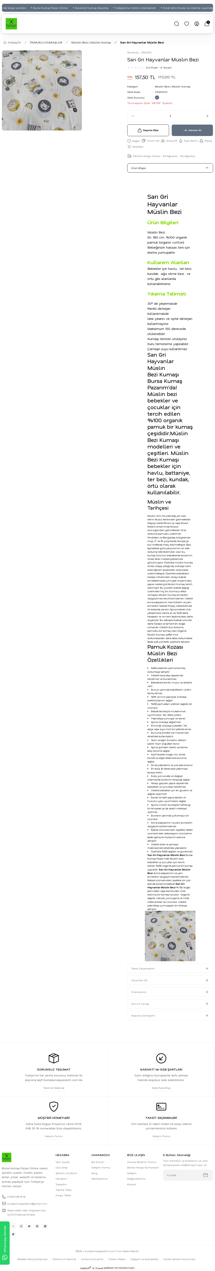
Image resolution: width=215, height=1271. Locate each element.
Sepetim (61, 1184)
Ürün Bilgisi (138, 168)
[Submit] (205, 1175)
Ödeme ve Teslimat (64, 1259)
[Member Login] (196, 23)
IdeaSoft (85, 1268)
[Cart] (206, 23)
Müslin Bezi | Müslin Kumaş (172, 86)
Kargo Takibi (63, 1195)
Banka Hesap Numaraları (143, 1167)
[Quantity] (170, 116)
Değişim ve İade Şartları (144, 1259)
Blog (94, 1173)
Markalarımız (100, 1178)
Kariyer (131, 1184)
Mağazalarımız (136, 1178)
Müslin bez (176, 858)
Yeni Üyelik (62, 1162)
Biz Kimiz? (98, 1162)
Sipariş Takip (63, 1189)
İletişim (131, 1173)
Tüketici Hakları (117, 1259)
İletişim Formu (101, 1167)
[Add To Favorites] (133, 141)
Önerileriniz (138, 992)
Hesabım (61, 1178)
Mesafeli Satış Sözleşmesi (32, 1259)
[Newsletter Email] (188, 1175)
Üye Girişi (62, 1167)
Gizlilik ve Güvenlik (92, 1259)
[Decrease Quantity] (131, 116)
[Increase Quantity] (209, 116)
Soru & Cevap (140, 1003)
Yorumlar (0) (139, 980)
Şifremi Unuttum (66, 1173)
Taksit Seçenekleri (143, 968)
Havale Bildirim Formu (141, 1162)
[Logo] (11, 23)
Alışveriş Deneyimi (143, 1015)
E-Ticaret (98, 1268)
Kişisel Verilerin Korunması (179, 1259)
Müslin (151, 515)
